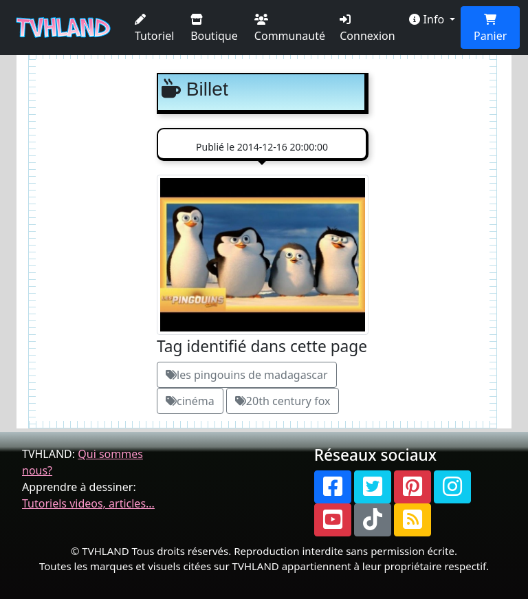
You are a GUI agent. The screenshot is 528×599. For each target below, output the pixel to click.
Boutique (214, 28)
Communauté (289, 28)
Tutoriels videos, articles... (88, 503)
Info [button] (428, 19)
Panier (490, 28)
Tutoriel (154, 28)
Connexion (367, 28)
